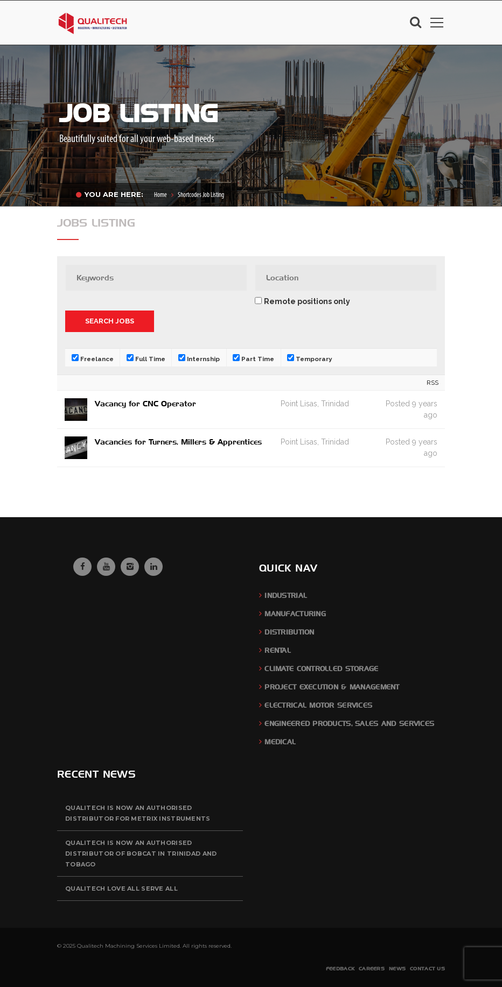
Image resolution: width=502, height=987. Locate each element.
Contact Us (427, 968)
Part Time (253, 358)
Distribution (289, 632)
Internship (199, 358)
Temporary (309, 358)
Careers (372, 968)
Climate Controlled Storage (321, 669)
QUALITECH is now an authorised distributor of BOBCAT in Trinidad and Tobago (141, 853)
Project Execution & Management (331, 687)
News (397, 968)
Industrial (285, 595)
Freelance (93, 358)
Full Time (146, 358)
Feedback (340, 968)
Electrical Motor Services (318, 705)
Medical (280, 742)
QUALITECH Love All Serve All (121, 888)
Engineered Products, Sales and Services (349, 724)
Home (160, 195)
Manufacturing (295, 614)
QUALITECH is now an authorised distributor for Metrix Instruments (138, 813)
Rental (277, 650)
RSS (432, 382)
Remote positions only (307, 301)
